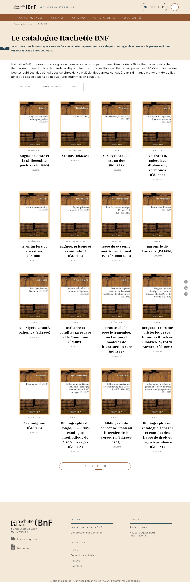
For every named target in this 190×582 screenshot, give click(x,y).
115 (98, 466)
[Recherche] (175, 7)
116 (105, 466)
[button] (154, 7)
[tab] (14, 17)
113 (84, 466)
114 (91, 466)
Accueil (17, 24)
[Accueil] (23, 7)
